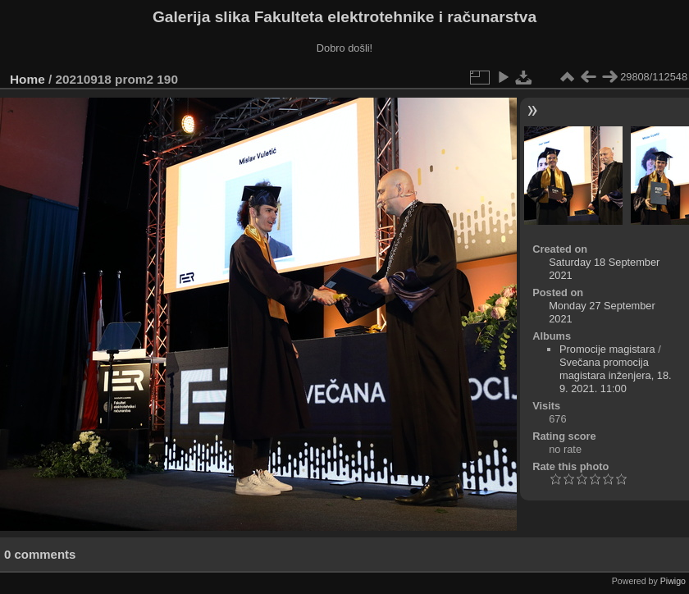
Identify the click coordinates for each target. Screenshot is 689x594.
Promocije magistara (607, 349)
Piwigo (673, 581)
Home (27, 79)
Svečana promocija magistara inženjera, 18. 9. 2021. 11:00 (615, 375)
